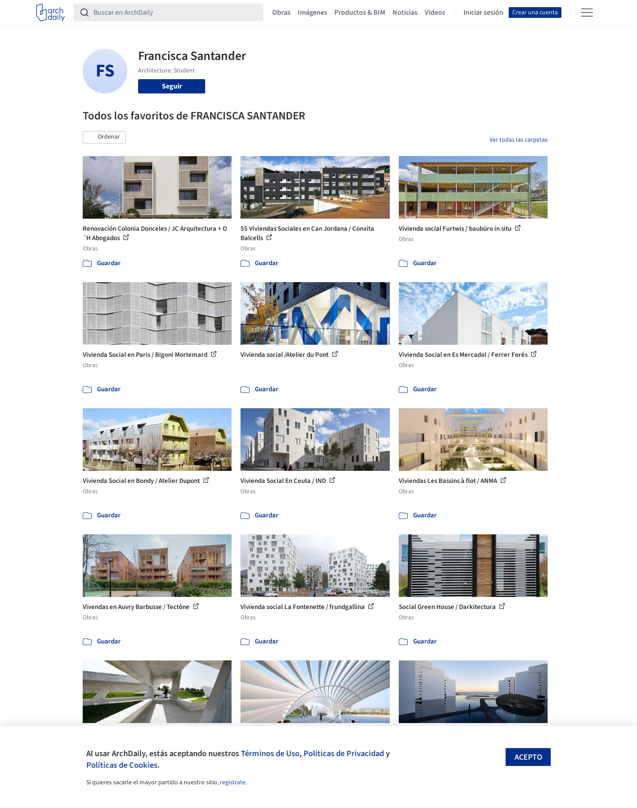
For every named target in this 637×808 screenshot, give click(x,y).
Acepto (528, 757)
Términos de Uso (270, 753)
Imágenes (312, 12)
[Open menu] (587, 12)
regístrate (232, 782)
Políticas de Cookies (121, 765)
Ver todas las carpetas (518, 140)
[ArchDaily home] (50, 12)
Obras (281, 12)
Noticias (405, 12)
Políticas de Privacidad (344, 753)
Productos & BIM (359, 12)
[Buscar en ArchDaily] (175, 12)
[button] (104, 137)
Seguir (172, 86)
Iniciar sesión (483, 12)
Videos (435, 12)
